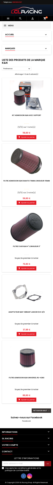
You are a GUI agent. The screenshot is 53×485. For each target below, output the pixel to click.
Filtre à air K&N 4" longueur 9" (26, 246)
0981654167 (17, 2)
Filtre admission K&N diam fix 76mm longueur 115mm (26, 181)
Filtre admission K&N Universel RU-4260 (26, 378)
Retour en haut (41, 410)
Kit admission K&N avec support (26, 115)
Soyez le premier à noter (26, 258)
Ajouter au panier (26, 137)
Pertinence (17, 68)
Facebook (26, 421)
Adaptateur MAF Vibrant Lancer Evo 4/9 (27, 312)
